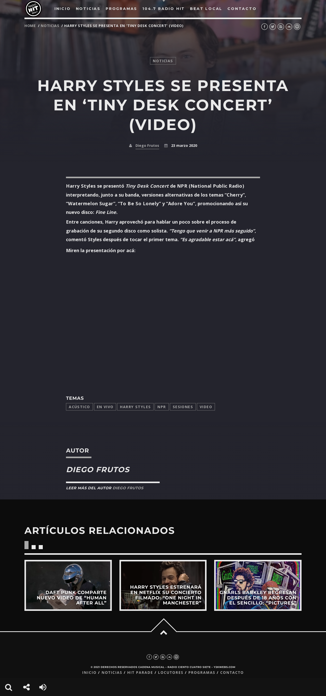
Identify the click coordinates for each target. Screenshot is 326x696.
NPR (161, 406)
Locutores (170, 672)
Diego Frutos (147, 145)
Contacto (232, 672)
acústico (79, 406)
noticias (50, 25)
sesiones (183, 406)
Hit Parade (140, 672)
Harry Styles (135, 406)
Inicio (89, 672)
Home (30, 25)
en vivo (105, 406)
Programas (201, 672)
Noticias (112, 672)
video (206, 406)
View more (68, 585)
